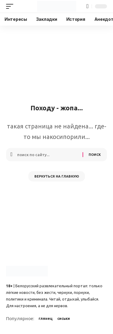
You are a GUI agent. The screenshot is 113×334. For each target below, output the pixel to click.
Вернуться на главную (56, 176)
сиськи (63, 318)
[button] (11, 6)
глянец (45, 318)
